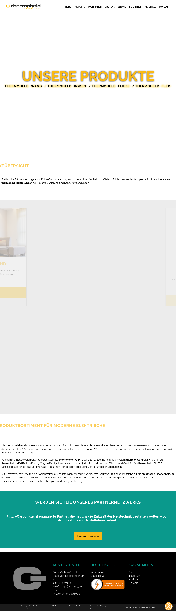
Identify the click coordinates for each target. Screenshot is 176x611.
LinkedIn (133, 579)
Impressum (97, 568)
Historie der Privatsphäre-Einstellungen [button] (140, 603)
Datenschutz (98, 571)
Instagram (134, 571)
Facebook (134, 568)
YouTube (133, 575)
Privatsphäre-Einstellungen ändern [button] (82, 602)
